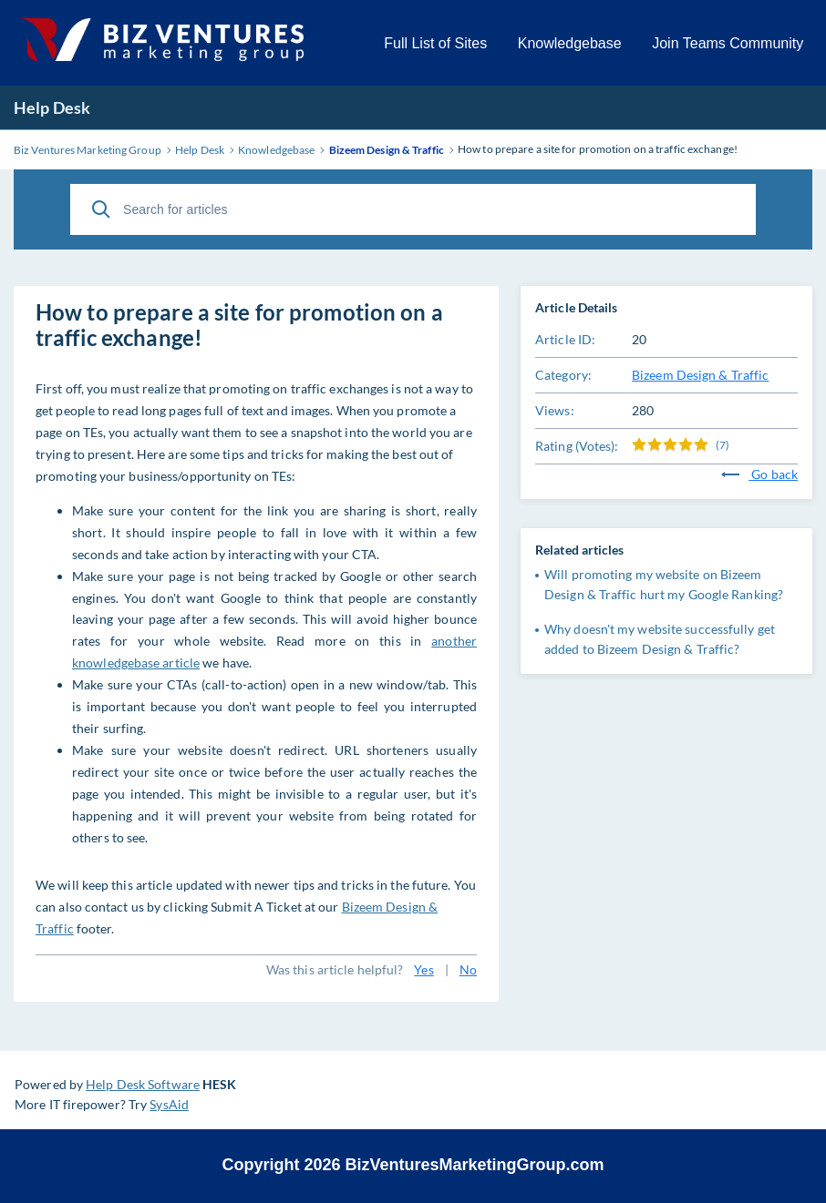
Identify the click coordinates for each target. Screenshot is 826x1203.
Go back (759, 474)
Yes (423, 969)
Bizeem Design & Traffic (700, 374)
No (468, 969)
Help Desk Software (143, 1084)
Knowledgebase (570, 43)
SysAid (169, 1104)
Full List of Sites (435, 43)
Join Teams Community (727, 43)
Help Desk (52, 107)
